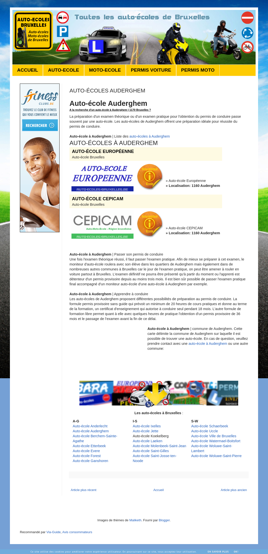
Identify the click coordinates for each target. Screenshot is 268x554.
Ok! (236, 551)
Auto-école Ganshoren (90, 461)
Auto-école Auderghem (91, 431)
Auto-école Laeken (147, 441)
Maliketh (135, 520)
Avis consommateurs (77, 532)
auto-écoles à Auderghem (150, 136)
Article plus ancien (234, 490)
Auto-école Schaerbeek (209, 426)
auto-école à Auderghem (208, 344)
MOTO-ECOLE (105, 70)
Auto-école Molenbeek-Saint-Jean (159, 446)
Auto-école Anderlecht (90, 426)
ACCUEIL (27, 70)
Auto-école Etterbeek (89, 446)
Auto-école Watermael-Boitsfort (215, 441)
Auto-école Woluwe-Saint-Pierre (216, 456)
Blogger (164, 520)
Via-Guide (53, 532)
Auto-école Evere (86, 451)
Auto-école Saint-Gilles (151, 451)
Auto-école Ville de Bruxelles (213, 436)
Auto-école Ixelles (147, 426)
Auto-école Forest (87, 456)
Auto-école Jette (145, 431)
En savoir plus (218, 551)
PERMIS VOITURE (151, 70)
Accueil (158, 490)
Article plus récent (83, 490)
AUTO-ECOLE (63, 70)
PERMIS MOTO (198, 70)
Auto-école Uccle (204, 431)
